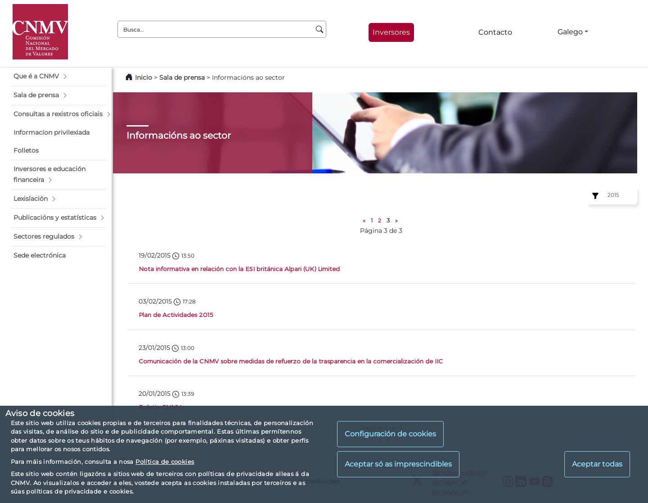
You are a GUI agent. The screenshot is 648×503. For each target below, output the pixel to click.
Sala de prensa (183, 77)
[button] (58, 77)
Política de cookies (164, 461)
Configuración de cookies (390, 434)
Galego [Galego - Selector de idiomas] (570, 31)
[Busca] (319, 29)
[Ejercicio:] (594, 195)
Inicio (143, 77)
